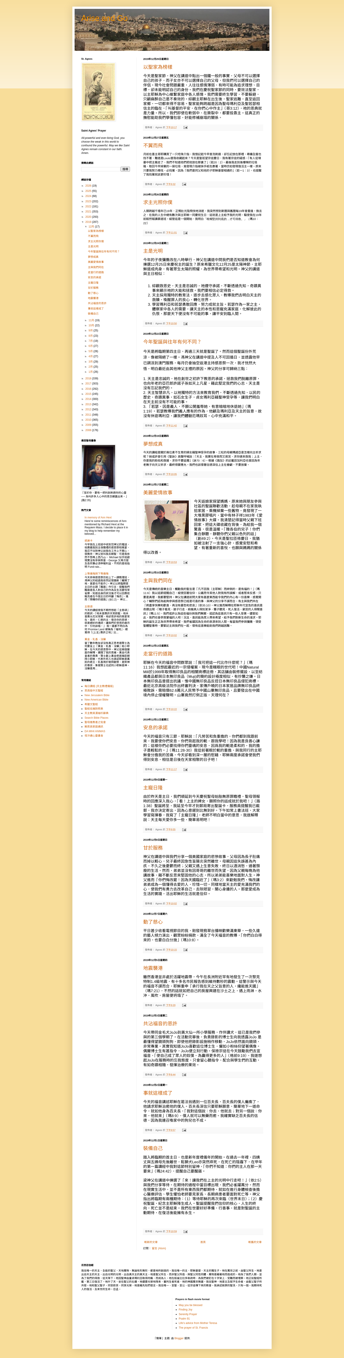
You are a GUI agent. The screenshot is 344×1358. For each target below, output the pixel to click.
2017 (88, 383)
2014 (88, 399)
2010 (88, 419)
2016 (88, 388)
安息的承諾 (155, 727)
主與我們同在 (157, 580)
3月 (91, 361)
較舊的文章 (255, 1242)
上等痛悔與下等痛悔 (96, 573)
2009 (88, 424)
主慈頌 (89, 606)
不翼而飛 (153, 145)
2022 (88, 206)
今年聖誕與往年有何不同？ (172, 342)
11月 (92, 320)
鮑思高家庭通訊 (94, 726)
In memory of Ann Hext (98, 517)
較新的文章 (151, 1242)
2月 (91, 366)
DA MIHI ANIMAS (95, 731)
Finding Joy (185, 1309)
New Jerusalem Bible (97, 695)
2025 (88, 191)
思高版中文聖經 (94, 690)
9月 (91, 330)
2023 (88, 201)
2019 (88, 221)
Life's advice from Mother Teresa (198, 1323)
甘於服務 (153, 848)
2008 (88, 430)
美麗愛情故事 (157, 492)
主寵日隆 (153, 788)
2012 (88, 409)
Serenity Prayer (188, 1314)
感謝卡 (89, 540)
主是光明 (153, 251)
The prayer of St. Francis (193, 1327)
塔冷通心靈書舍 (94, 735)
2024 (88, 196)
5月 (91, 351)
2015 (88, 393)
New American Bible (96, 699)
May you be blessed (191, 1305)
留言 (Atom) (159, 1248)
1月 (91, 371)
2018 (88, 378)
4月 (91, 356)
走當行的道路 (157, 654)
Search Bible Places (96, 717)
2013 (88, 404)
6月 (91, 346)
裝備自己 (153, 1148)
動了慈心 (153, 922)
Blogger (179, 1338)
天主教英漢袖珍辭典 (96, 713)
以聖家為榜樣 (157, 67)
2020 (88, 216)
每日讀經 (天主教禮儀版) (99, 686)
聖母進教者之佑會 (95, 722)
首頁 (203, 1242)
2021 (88, 211)
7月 (91, 340)
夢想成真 (153, 444)
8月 (91, 335)
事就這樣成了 (157, 1093)
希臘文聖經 (91, 704)
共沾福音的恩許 (160, 1023)
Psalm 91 (184, 1318)
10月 (92, 325)
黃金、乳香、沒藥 (95, 639)
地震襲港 (153, 968)
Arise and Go (104, 18)
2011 (88, 414)
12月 (92, 226)
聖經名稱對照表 (94, 708)
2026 (88, 185)
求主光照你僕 (157, 202)
